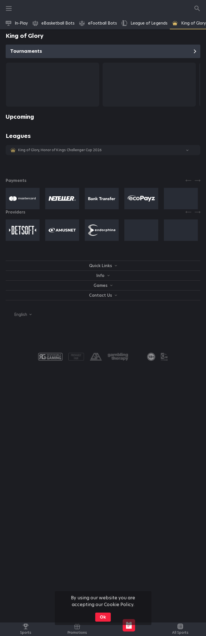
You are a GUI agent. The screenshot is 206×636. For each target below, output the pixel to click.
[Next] (197, 180)
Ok (103, 617)
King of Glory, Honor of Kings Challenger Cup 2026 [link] (60, 150)
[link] (17, 23)
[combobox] (19, 314)
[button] (103, 150)
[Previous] (188, 180)
